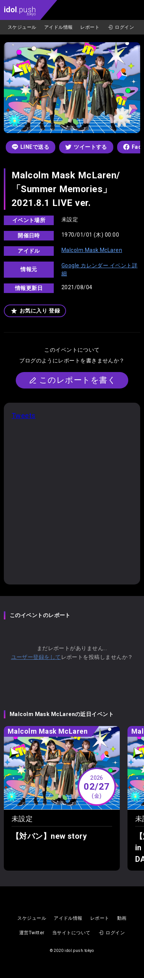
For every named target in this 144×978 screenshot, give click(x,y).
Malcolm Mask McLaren (91, 250)
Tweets (24, 416)
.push (20, 10)
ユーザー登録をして (36, 657)
